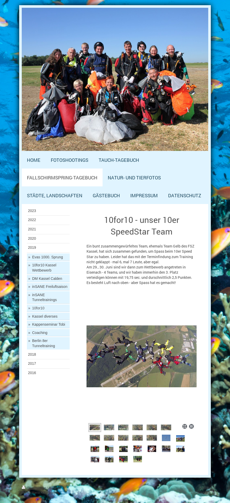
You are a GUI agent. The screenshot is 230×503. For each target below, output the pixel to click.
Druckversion (34, 488)
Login (204, 487)
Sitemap (55, 488)
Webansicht (199, 492)
